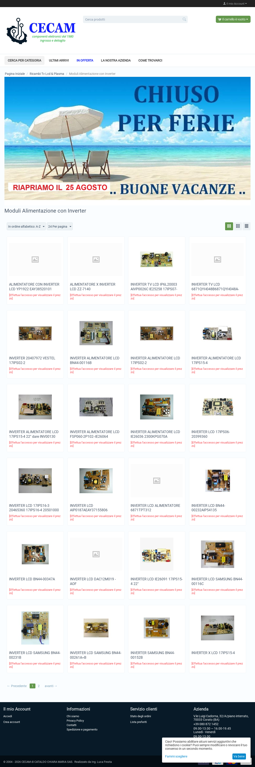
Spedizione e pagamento (82, 729)
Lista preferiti (138, 722)
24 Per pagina (59, 227)
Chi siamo (73, 716)
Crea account (11, 722)
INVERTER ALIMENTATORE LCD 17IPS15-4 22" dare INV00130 (34, 434)
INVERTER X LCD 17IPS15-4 (213, 653)
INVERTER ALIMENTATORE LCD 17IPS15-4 (216, 360)
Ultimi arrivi (59, 60)
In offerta (85, 60)
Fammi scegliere (176, 756)
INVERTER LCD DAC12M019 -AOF (93, 581)
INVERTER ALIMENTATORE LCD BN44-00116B (95, 360)
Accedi (7, 716)
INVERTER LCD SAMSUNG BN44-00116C (217, 581)
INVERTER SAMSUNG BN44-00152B (153, 655)
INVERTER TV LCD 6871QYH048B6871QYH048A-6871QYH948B (215, 289)
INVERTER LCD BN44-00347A (32, 579)
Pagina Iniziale (15, 74)
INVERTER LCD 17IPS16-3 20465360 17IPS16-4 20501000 (34, 508)
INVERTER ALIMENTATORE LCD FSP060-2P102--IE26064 (95, 434)
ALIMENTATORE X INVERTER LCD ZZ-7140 (92, 287)
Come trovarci (150, 60)
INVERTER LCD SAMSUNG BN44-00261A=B (95, 655)
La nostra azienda (116, 60)
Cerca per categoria (24, 60)
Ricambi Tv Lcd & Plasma (47, 74)
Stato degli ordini (140, 716)
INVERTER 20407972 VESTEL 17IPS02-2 (32, 360)
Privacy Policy (75, 720)
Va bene (239, 756)
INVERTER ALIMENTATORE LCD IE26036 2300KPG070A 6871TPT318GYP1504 (155, 436)
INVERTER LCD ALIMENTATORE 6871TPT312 (155, 508)
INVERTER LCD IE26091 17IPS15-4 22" (157, 581)
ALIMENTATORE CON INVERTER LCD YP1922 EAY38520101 (34, 287)
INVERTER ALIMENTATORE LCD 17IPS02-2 (155, 360)
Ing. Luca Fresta (102, 761)
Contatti (71, 725)
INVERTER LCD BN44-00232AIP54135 (208, 508)
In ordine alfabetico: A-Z (26, 227)
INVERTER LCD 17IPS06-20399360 (210, 434)
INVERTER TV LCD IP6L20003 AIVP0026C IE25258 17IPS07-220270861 (154, 289)
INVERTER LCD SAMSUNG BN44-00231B (34, 655)
